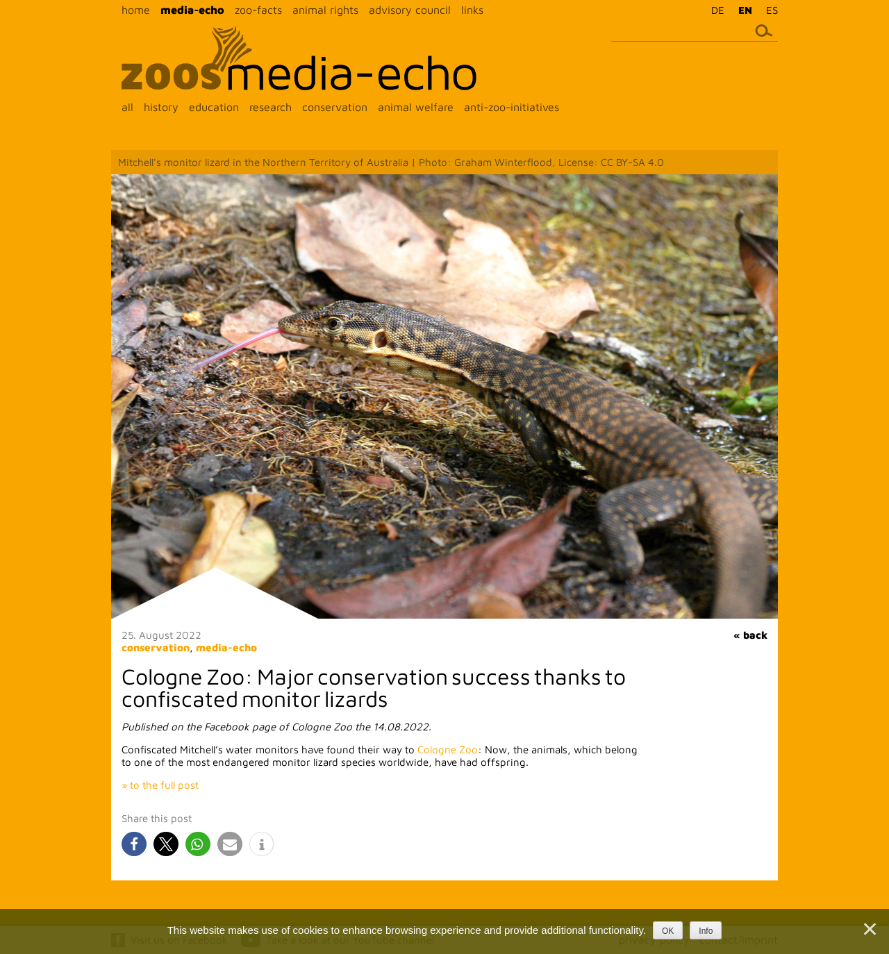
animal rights (325, 9)
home (136, 9)
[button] (134, 844)
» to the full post (160, 785)
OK (668, 931)
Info (706, 931)
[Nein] (868, 929)
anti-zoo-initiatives (511, 107)
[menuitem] (714, 9)
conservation (334, 107)
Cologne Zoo (447, 749)
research (270, 107)
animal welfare (416, 107)
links (472, 9)
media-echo (192, 9)
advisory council (410, 9)
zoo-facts (258, 9)
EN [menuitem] (745, 10)
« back (750, 635)
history (161, 107)
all (127, 107)
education (214, 107)
